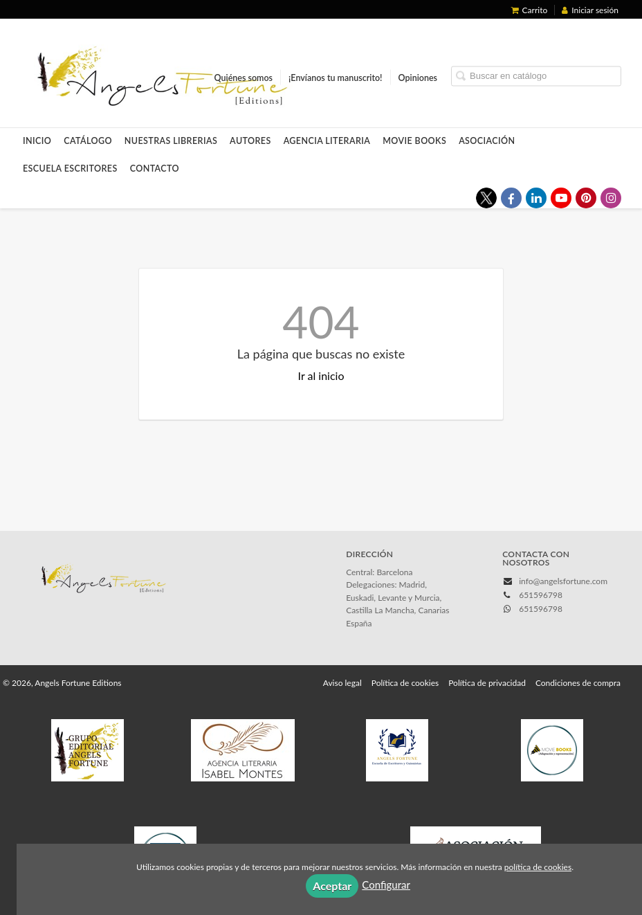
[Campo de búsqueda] (536, 76)
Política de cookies (405, 683)
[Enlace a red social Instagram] (610, 198)
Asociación (487, 141)
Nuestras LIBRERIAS (171, 141)
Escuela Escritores (70, 168)
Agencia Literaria (327, 141)
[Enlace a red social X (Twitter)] (486, 198)
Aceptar (332, 885)
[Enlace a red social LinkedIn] (536, 198)
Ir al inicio (321, 375)
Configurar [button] (386, 884)
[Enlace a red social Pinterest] (586, 198)
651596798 (540, 609)
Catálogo (88, 141)
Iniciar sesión (590, 10)
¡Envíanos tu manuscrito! (335, 78)
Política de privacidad (487, 683)
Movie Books (414, 141)
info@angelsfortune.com (563, 581)
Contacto (154, 168)
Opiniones (417, 78)
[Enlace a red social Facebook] (511, 198)
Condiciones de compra (578, 683)
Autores (250, 141)
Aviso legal (342, 683)
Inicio (37, 141)
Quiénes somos (243, 78)
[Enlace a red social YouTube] (561, 198)
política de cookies (537, 867)
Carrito (529, 10)
